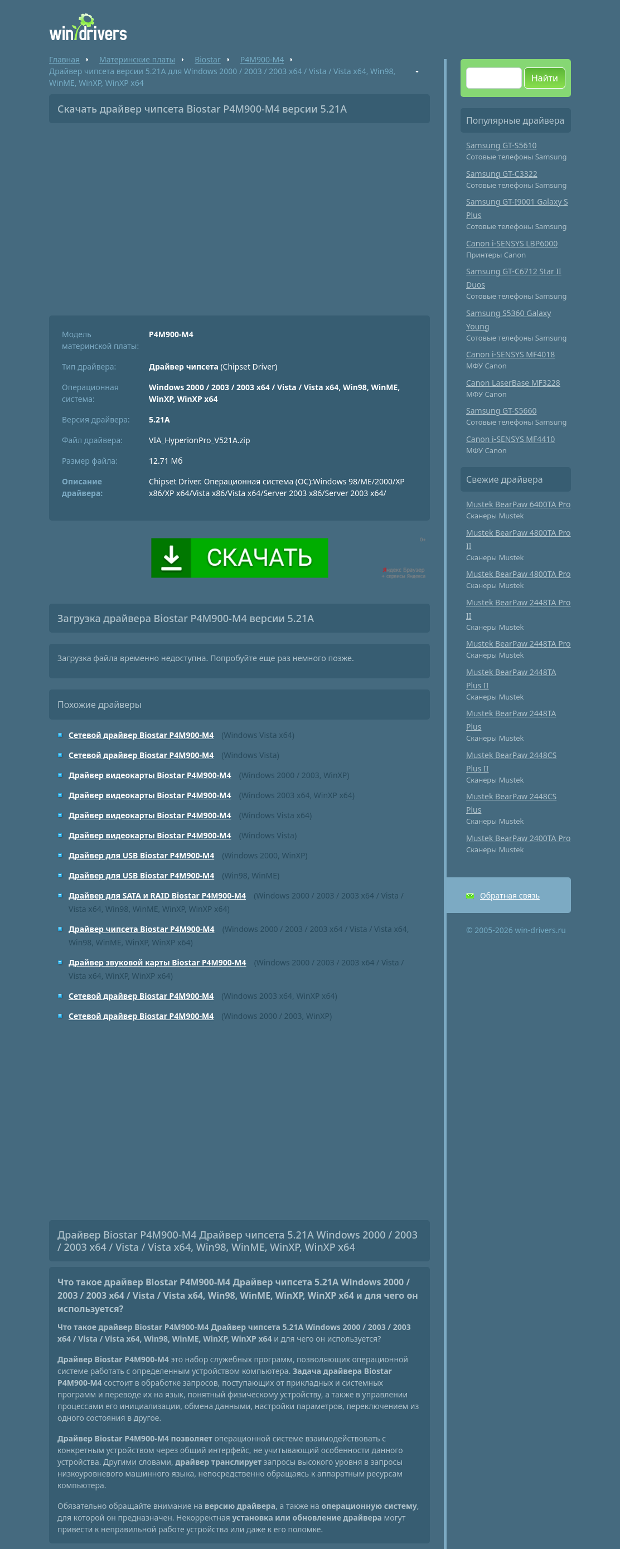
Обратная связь (510, 895)
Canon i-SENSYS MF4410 (510, 439)
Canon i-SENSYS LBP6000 (512, 243)
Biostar (208, 59)
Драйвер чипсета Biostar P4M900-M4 (142, 929)
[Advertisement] (239, 215)
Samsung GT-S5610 (501, 145)
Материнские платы (137, 59)
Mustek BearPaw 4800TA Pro (518, 574)
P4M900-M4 (262, 59)
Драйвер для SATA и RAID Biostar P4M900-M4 (157, 895)
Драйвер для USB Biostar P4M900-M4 (141, 855)
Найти (544, 78)
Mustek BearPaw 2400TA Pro (518, 838)
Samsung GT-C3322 (501, 173)
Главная (64, 59)
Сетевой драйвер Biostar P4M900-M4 (141, 735)
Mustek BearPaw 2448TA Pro (518, 643)
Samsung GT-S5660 (501, 410)
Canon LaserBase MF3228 (513, 382)
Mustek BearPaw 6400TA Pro (518, 504)
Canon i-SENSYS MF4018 (510, 354)
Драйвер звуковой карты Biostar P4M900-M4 (157, 962)
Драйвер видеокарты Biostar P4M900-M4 (150, 775)
